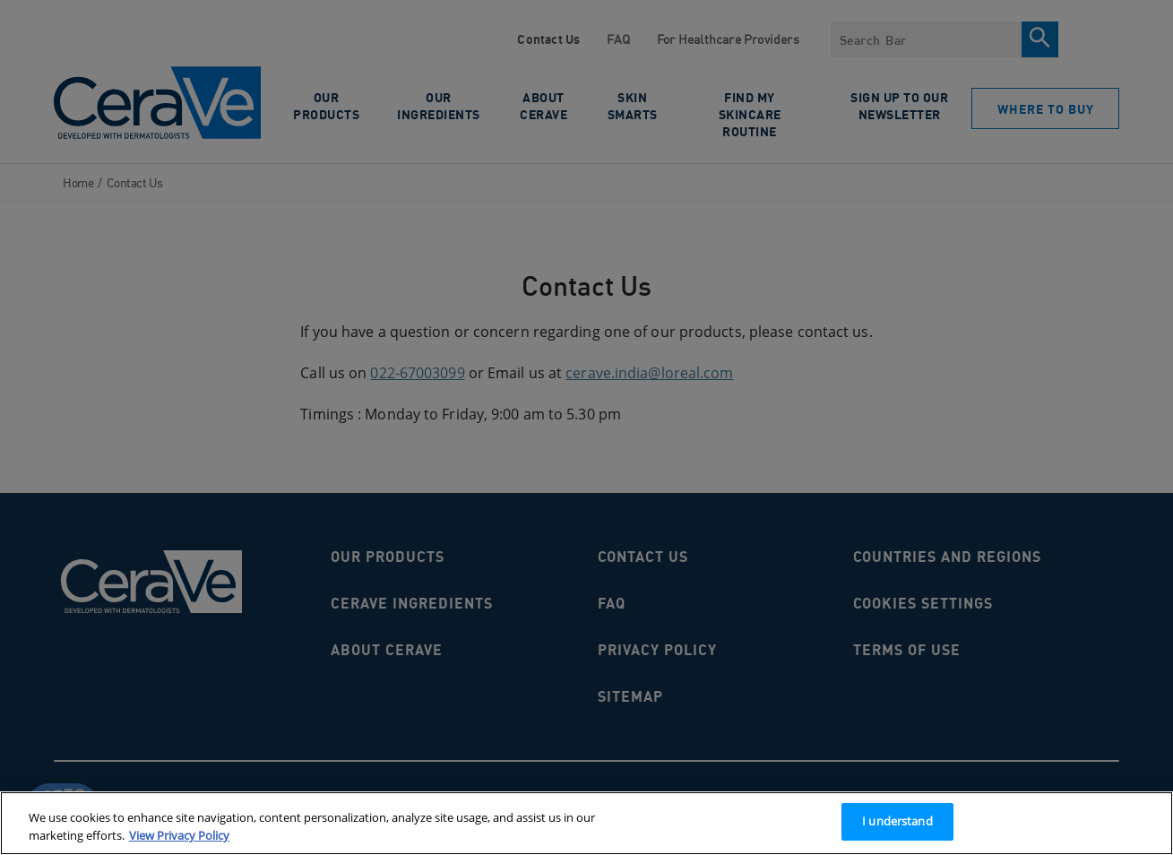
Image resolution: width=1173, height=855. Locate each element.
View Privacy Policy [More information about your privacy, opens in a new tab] (179, 835)
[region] (586, 823)
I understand (897, 821)
